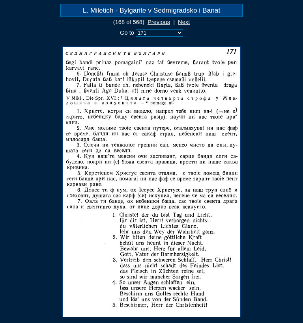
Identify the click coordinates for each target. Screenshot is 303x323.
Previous (159, 22)
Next (184, 22)
